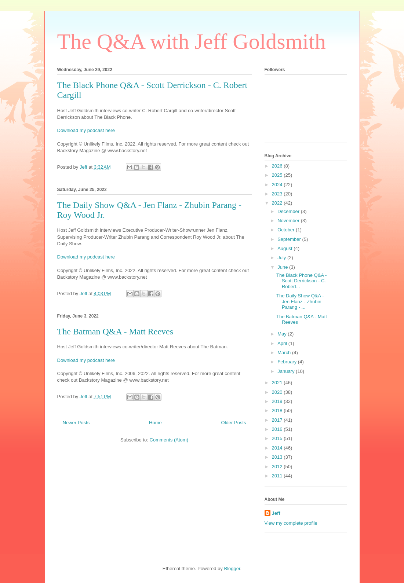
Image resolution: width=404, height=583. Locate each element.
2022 (278, 203)
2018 (278, 410)
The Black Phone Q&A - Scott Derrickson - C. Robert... (301, 280)
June (283, 267)
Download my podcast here (86, 130)
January (286, 371)
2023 (278, 194)
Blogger (232, 568)
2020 (278, 392)
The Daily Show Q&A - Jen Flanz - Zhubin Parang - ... (300, 301)
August (285, 248)
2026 (278, 166)
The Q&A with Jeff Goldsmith (191, 41)
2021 (278, 382)
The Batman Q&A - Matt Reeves (115, 331)
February (287, 361)
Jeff (276, 513)
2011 (278, 475)
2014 (278, 448)
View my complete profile (291, 523)
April (282, 343)
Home (155, 422)
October (286, 229)
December (289, 211)
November (289, 220)
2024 (278, 184)
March (284, 352)
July (282, 257)
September (289, 239)
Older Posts (233, 422)
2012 (278, 466)
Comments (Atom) (169, 440)
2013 (278, 457)
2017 (278, 420)
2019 (278, 401)
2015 (278, 438)
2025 (278, 175)
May (282, 334)
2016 (278, 429)
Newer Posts (76, 422)
